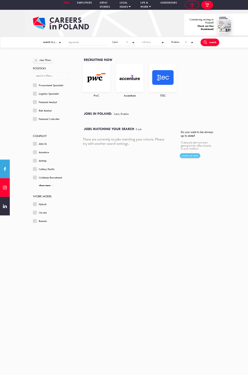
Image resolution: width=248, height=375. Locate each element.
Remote (40, 221)
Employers (84, 3)
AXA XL (40, 144)
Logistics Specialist (46, 94)
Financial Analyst (45, 102)
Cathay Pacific (43, 169)
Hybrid (39, 204)
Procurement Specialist (48, 85)
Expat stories (105, 5)
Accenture (41, 152)
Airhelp (40, 161)
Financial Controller (46, 119)
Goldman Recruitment (47, 177)
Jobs (66, 3)
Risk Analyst (42, 110)
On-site (40, 213)
